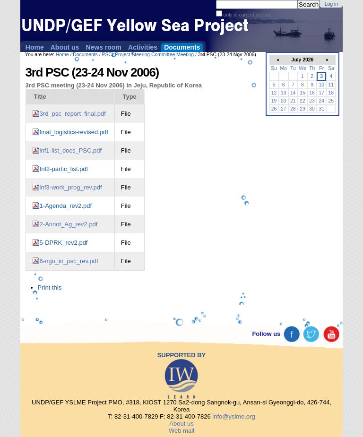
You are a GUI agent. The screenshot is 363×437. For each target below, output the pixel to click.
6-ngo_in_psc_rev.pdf (69, 261)
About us (65, 47)
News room (103, 47)
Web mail (181, 430)
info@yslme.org (233, 416)
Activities (142, 47)
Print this (50, 287)
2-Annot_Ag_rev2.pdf (69, 224)
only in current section (246, 14)
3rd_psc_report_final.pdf (73, 113)
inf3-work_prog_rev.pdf (71, 187)
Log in (331, 4)
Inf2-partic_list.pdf (64, 168)
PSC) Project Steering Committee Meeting (148, 54)
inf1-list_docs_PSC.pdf (71, 150)
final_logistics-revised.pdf (74, 132)
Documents (182, 47)
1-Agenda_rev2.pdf (66, 205)
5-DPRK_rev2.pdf (64, 242)
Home (35, 47)
